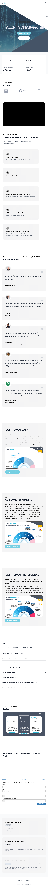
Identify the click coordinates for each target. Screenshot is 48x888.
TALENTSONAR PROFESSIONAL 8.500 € (16, 861)
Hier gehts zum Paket (12, 472)
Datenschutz (20, 880)
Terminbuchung (24, 38)
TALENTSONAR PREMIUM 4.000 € (14, 841)
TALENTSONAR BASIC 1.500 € (13, 822)
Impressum (28, 880)
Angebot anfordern (24, 33)
